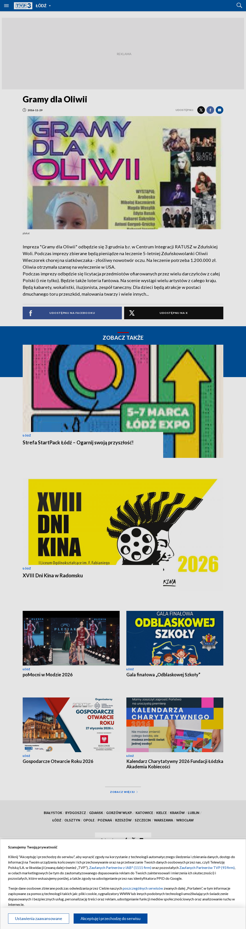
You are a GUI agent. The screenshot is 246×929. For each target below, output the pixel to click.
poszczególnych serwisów (143, 888)
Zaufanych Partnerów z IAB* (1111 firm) (120, 867)
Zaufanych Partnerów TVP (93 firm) (207, 867)
